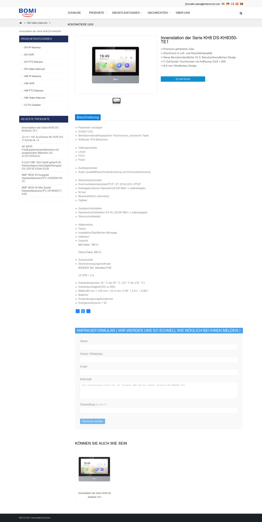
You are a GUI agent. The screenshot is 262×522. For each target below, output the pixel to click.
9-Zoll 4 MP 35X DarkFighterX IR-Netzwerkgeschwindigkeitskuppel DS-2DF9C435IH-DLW (42, 165)
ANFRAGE (183, 81)
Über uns (183, 12)
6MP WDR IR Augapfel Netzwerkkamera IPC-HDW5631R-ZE (42, 178)
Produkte (96, 12)
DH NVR (29, 54)
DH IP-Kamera (32, 47)
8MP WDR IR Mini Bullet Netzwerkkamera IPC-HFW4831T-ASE (42, 190)
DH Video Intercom (34, 69)
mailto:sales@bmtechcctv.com (204, 4)
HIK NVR (29, 83)
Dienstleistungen (126, 12)
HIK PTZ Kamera (33, 90)
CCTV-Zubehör (32, 104)
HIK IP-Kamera (32, 76)
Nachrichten (158, 12)
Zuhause (74, 12)
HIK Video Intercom (35, 97)
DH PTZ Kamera (33, 61)
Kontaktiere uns (80, 24)
